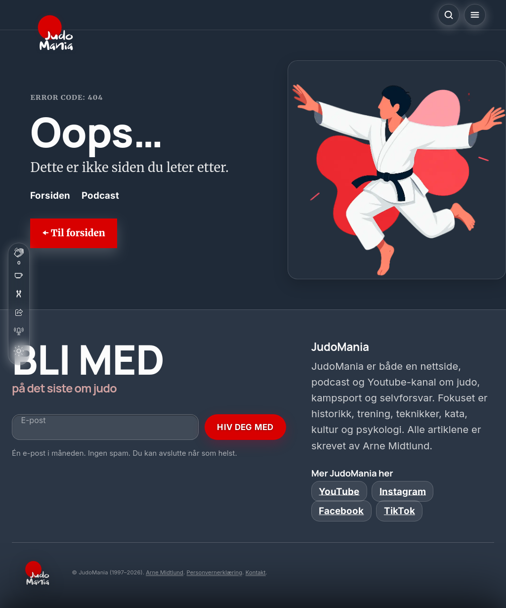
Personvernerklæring (215, 572)
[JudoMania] (55, 32)
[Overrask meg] (19, 294)
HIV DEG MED (245, 427)
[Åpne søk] (449, 15)
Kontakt (256, 572)
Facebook (341, 511)
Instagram (403, 491)
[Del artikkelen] (19, 312)
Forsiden (50, 195)
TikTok (399, 511)
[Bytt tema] (19, 351)
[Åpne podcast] (19, 331)
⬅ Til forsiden (73, 233)
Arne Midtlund (164, 572)
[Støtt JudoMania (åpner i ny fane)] (19, 275)
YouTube (339, 491)
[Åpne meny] (475, 15)
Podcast (100, 195)
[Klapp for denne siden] (19, 256)
